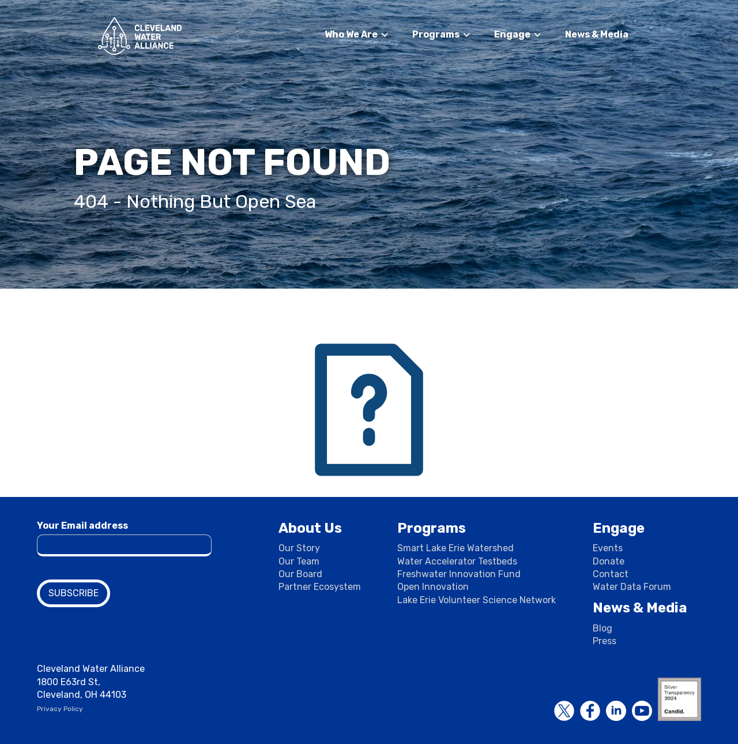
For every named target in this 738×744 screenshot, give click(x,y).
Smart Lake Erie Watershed (455, 548)
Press (604, 640)
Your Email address (82, 525)
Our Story (299, 548)
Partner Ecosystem (319, 586)
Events (608, 548)
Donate (608, 561)
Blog (602, 628)
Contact (610, 574)
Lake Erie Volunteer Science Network (476, 600)
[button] (357, 34)
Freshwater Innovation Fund (459, 574)
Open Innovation (433, 586)
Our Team (298, 561)
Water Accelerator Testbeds (457, 561)
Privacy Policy (60, 709)
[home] (140, 36)
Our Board (300, 574)
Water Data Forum (632, 586)
